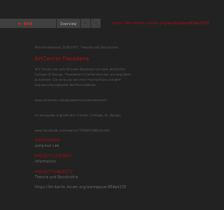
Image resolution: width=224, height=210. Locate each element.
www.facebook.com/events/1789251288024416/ (72, 130)
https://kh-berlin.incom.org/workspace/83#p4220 (160, 22)
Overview (68, 23)
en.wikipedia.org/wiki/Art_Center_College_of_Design (78, 115)
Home (25, 24)
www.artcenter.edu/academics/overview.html (71, 100)
